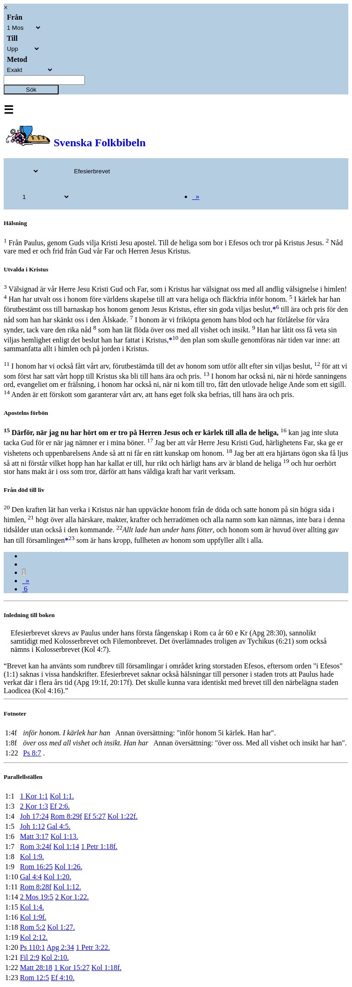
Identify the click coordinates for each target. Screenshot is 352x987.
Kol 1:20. (57, 877)
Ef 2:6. (60, 806)
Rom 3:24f (35, 846)
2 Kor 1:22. (71, 897)
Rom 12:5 (34, 977)
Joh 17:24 (34, 816)
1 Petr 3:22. (93, 947)
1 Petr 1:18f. (99, 846)
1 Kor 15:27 (71, 967)
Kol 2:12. (33, 937)
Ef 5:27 (95, 816)
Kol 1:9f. (33, 917)
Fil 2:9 (29, 957)
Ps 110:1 (32, 947)
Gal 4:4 (31, 877)
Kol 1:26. (68, 867)
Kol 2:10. (55, 957)
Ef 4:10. (63, 977)
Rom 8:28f (35, 887)
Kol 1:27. (61, 927)
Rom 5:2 (32, 927)
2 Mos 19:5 (36, 897)
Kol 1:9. (32, 856)
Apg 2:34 (60, 947)
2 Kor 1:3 (34, 806)
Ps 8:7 (32, 753)
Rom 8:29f (66, 816)
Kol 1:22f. (123, 816)
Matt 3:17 (34, 836)
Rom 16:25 (36, 867)
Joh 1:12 (32, 826)
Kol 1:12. (67, 887)
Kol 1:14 (66, 846)
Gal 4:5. (59, 826)
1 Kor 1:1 (34, 796)
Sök (31, 89)
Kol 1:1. (62, 796)
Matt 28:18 (36, 967)
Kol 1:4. (32, 907)
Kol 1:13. (64, 836)
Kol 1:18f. (106, 967)
